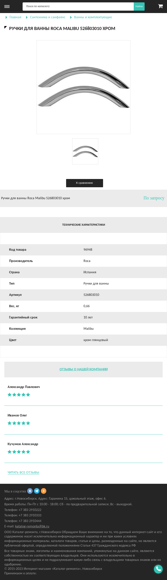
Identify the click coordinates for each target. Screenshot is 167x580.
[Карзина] (160, 6)
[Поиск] (84, 6)
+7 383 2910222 (30, 510)
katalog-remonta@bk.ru (32, 526)
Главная (15, 17)
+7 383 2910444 (30, 521)
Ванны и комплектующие (93, 17)
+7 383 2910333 (30, 515)
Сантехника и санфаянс (47, 17)
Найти (139, 6)
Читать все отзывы (23, 472)
